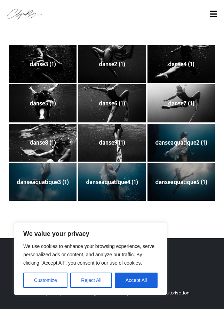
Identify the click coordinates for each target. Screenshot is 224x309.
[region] (90, 258)
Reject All (91, 280)
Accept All (136, 280)
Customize (45, 280)
